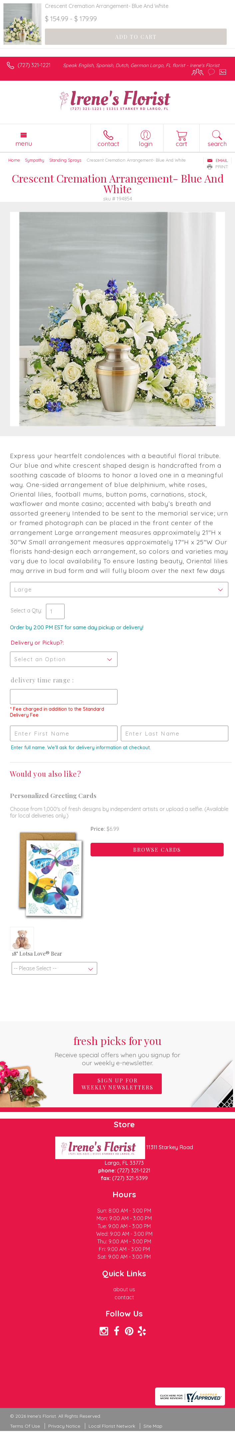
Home (14, 160)
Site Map (152, 1426)
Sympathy (34, 160)
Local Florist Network (112, 1426)
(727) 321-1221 (34, 65)
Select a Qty (26, 610)
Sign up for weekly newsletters (117, 1084)
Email (217, 160)
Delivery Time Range (41, 680)
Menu (23, 143)
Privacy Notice (64, 1426)
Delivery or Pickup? (37, 642)
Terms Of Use (25, 1426)
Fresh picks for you (117, 1050)
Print (217, 167)
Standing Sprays (65, 160)
